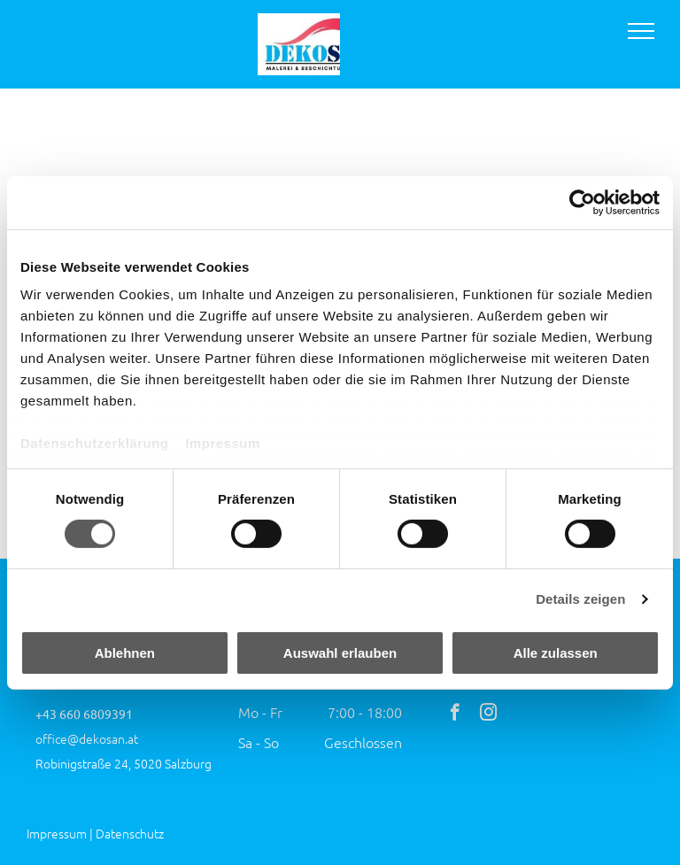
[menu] (641, 31)
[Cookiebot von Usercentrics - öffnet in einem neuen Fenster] (582, 202)
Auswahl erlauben (340, 652)
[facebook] (455, 714)
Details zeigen (580, 598)
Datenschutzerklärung (94, 443)
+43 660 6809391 (84, 714)
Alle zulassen (556, 652)
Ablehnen (125, 652)
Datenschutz (130, 833)
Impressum (222, 443)
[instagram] (488, 714)
